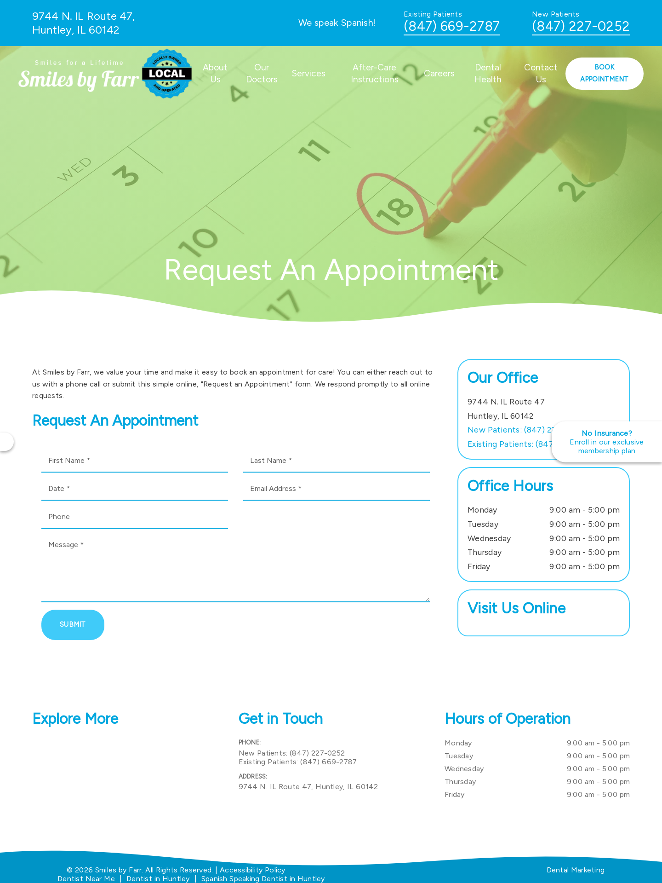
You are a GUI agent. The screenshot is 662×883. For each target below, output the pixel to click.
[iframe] (124, 783)
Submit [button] (73, 624)
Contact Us (541, 73)
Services (308, 73)
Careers (439, 73)
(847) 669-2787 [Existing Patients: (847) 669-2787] (531, 444)
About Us (215, 73)
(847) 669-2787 (452, 26)
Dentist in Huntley (158, 878)
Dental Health (488, 73)
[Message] (235, 567)
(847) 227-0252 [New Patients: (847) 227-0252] (525, 429)
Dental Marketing (576, 870)
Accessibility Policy (252, 870)
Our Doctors (262, 73)
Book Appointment (604, 73)
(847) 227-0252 (581, 26)
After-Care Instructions (375, 73)
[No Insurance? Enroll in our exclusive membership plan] (607, 441)
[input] (134, 461)
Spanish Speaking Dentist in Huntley (263, 878)
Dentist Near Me (86, 878)
